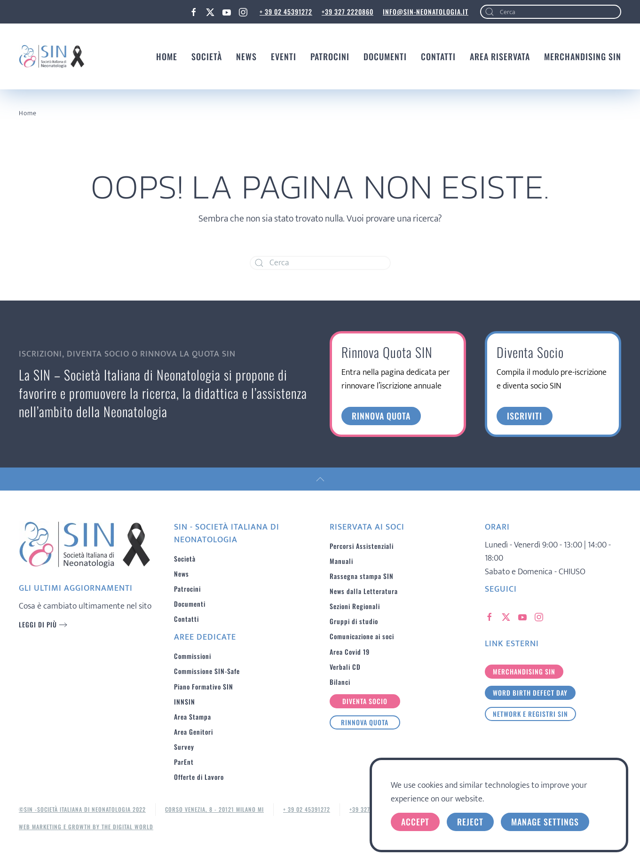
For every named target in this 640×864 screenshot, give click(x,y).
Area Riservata (500, 56)
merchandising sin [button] (524, 671)
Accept (415, 822)
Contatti (438, 56)
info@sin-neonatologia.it (425, 11)
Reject (470, 822)
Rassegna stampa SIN (362, 576)
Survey (184, 747)
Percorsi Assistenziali (362, 546)
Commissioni (192, 656)
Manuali (341, 561)
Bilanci (340, 682)
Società (206, 56)
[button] (320, 479)
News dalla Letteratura (364, 591)
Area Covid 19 (350, 652)
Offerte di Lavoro (199, 777)
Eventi (283, 56)
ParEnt (184, 762)
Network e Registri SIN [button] (530, 714)
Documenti (385, 56)
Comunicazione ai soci (362, 636)
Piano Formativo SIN (203, 686)
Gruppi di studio (354, 621)
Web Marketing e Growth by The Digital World (86, 827)
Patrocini (329, 56)
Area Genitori (193, 732)
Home (166, 56)
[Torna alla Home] (52, 56)
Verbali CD (345, 667)
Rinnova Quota (364, 722)
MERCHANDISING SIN (582, 56)
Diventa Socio (364, 701)
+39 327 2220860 (347, 11)
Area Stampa (192, 716)
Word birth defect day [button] (530, 693)
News (246, 56)
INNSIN (184, 701)
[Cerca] (550, 12)
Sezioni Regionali (355, 606)
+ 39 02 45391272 (286, 11)
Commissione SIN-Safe (207, 671)
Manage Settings (545, 822)
